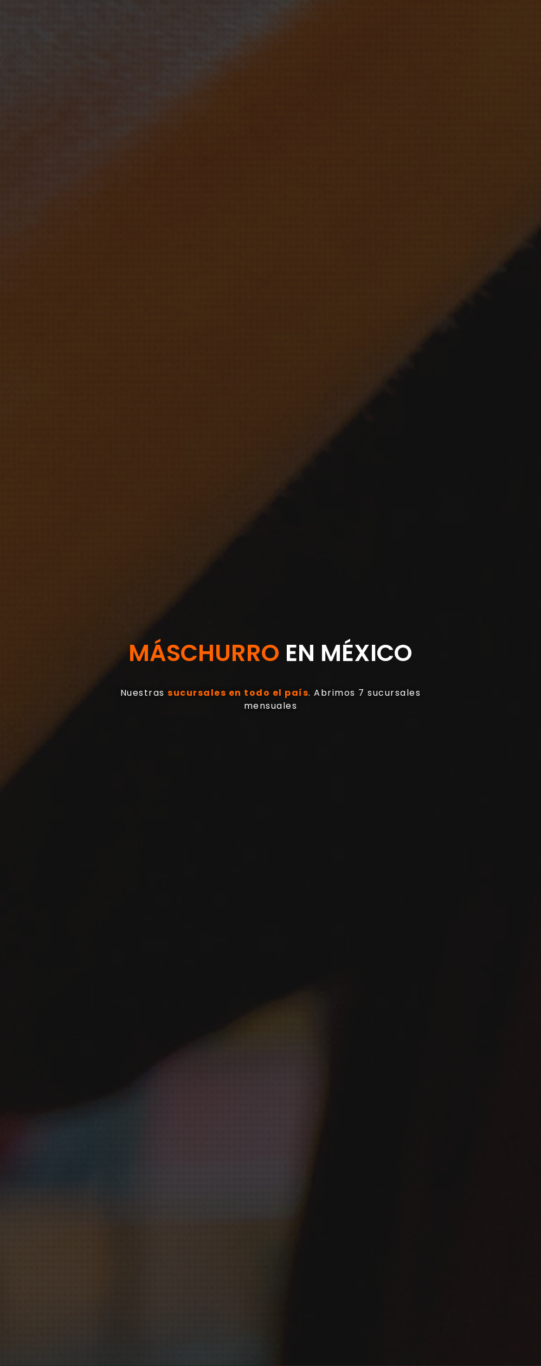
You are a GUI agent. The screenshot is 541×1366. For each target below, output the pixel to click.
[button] (162, 40)
